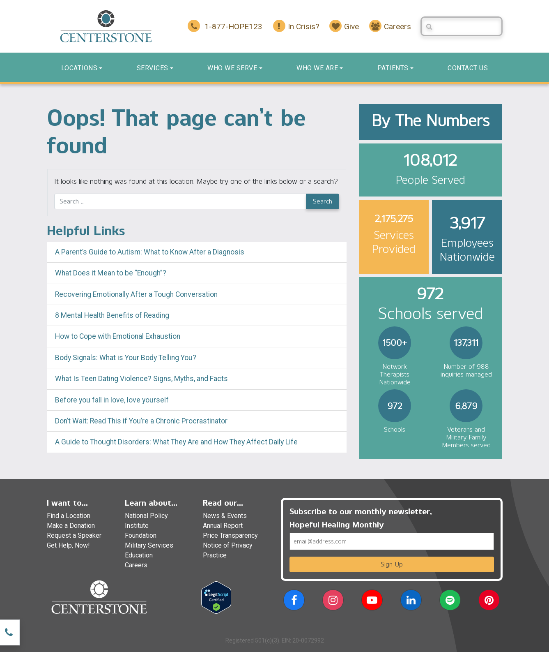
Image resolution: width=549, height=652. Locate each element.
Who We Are (317, 68)
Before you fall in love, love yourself (112, 400)
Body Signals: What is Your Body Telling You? (125, 358)
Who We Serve (232, 68)
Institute (137, 525)
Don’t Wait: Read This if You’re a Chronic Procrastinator (141, 421)
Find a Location (68, 516)
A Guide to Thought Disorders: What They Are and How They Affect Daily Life (176, 442)
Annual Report (223, 525)
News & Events (225, 516)
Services (152, 68)
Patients (393, 68)
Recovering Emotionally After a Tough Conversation (136, 294)
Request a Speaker (74, 535)
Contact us (468, 68)
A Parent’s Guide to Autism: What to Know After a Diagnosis (149, 252)
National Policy (146, 516)
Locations (79, 68)
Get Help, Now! (68, 545)
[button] (293, 602)
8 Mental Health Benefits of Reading (112, 315)
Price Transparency (230, 535)
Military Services (149, 545)
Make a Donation (71, 525)
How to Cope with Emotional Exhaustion (117, 336)
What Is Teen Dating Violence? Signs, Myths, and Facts (141, 379)
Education (139, 555)
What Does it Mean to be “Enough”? (110, 273)
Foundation (140, 535)
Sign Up (392, 564)
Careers (136, 565)
